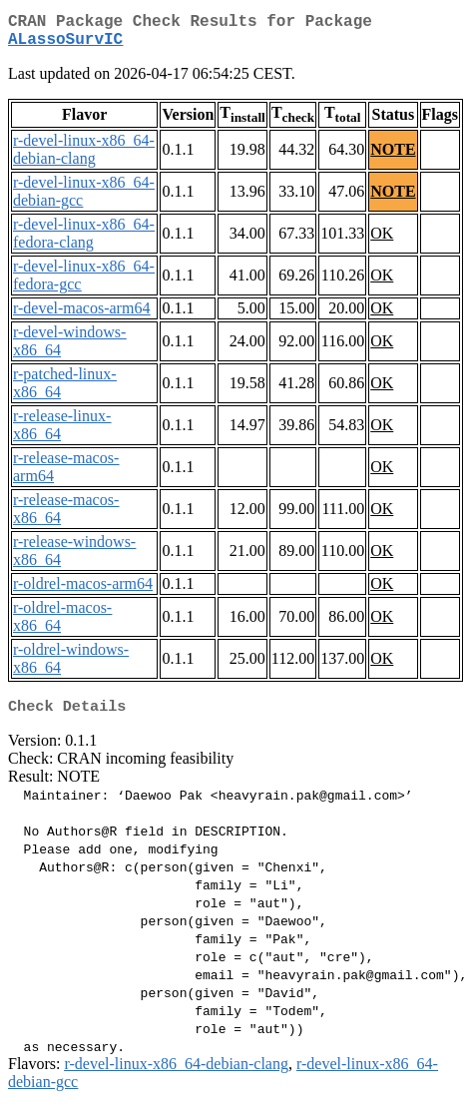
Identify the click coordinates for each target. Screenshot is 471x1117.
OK (381, 241)
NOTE (392, 157)
